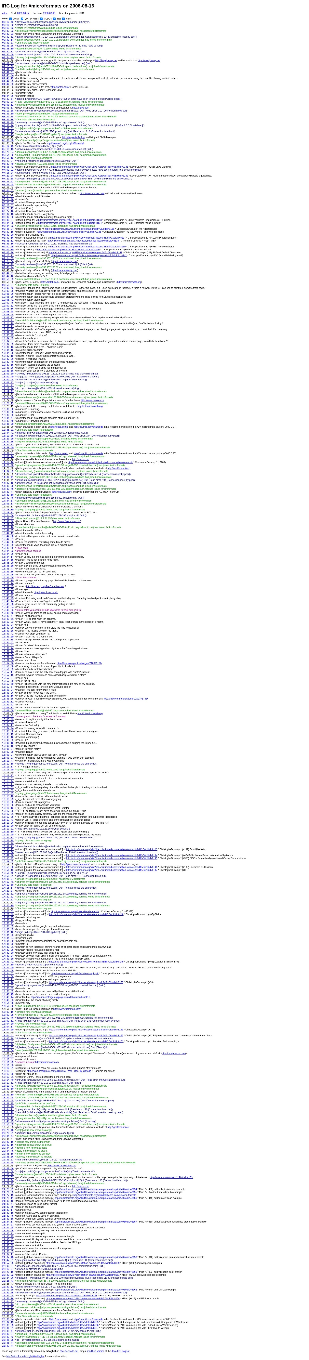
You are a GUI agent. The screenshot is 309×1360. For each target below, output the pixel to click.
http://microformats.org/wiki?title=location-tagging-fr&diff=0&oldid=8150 (86, 982)
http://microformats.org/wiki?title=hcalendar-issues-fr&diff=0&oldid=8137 (88, 237)
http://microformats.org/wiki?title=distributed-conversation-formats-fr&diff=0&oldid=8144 (111, 855)
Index (4, 13)
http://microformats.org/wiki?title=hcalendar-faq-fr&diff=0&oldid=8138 (83, 240)
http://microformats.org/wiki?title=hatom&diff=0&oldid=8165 (68, 1322)
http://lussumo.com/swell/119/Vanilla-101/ (171, 1177)
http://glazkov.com (61, 491)
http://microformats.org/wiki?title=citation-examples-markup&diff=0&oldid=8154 (96, 1189)
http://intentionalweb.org (89, 406)
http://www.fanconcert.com (62, 1165)
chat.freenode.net (69, 1351)
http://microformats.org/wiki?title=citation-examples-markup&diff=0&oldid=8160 (96, 1272)
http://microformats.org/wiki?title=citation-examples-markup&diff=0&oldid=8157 (96, 1221)
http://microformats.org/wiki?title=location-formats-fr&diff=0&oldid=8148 (86, 914)
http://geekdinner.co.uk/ (46, 592)
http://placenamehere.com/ (75, 864)
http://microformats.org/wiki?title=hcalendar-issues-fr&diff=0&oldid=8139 (88, 246)
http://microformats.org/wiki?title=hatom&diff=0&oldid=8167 (68, 1328)
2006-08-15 (49, 13)
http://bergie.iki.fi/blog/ (73, 137)
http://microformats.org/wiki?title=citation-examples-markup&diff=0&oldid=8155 (96, 1192)
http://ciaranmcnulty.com (64, 261)
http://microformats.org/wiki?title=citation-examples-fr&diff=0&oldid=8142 (89, 255)
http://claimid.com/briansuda (88, 426)
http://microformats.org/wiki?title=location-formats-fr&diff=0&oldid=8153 (86, 1041)
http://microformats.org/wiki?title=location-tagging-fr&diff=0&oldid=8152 (86, 1035)
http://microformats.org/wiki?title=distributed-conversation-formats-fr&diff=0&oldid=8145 (111, 858)
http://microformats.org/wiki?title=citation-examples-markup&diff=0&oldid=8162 (96, 1289)
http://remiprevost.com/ (174, 1053)
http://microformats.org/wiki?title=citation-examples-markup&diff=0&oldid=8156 (96, 1198)
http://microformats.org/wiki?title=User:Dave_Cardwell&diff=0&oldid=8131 (89, 166)
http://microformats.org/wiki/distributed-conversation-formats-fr (100, 462)
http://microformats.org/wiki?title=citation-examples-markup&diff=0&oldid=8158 (96, 1257)
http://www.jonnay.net (149, 60)
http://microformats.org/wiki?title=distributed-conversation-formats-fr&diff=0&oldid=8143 (111, 849)
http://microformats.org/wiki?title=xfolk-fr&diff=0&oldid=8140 (68, 249)
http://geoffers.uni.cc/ (118, 468)
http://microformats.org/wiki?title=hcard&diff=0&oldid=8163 (66, 1295)
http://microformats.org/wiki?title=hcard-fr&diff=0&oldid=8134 (70, 223)
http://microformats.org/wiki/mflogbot (26, 1356)
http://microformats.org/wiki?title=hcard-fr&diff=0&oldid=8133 (70, 220)
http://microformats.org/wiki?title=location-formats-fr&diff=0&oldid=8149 (86, 961)
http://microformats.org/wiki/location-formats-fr (75, 911)
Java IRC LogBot (120, 1351)
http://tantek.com (50, 282)
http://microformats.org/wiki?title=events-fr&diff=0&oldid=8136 (69, 231)
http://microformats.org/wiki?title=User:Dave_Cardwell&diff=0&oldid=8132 (89, 175)
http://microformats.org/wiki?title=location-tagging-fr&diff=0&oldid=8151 (86, 1029)
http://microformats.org (129, 282)
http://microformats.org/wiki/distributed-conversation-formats (105, 1195)
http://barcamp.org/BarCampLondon (45, 586)
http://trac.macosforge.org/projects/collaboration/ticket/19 (60, 997)
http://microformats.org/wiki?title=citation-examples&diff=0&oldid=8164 (83, 1298)
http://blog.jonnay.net (106, 60)
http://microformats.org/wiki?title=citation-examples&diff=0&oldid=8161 (83, 1275)
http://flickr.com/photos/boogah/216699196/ (79, 663)
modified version (95, 1351)
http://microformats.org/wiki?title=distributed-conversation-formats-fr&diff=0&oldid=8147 (111, 870)
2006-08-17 (23, 13)
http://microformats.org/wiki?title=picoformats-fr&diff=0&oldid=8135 (79, 229)
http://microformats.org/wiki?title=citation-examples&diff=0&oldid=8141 (85, 252)
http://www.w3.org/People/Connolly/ (65, 143)
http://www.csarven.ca (92, 400)
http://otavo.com (80, 107)
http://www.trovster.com (92, 193)
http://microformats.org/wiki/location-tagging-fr (75, 973)
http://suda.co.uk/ (59, 426)
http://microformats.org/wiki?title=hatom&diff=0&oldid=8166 (68, 1325)
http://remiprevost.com (47, 1062)
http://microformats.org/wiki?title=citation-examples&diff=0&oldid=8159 (83, 1263)
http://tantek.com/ (60, 87)
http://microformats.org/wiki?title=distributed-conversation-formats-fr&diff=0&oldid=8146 (111, 867)
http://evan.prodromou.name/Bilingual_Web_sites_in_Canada (59, 1071)
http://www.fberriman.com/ (67, 521)
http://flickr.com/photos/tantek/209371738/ (126, 698)
